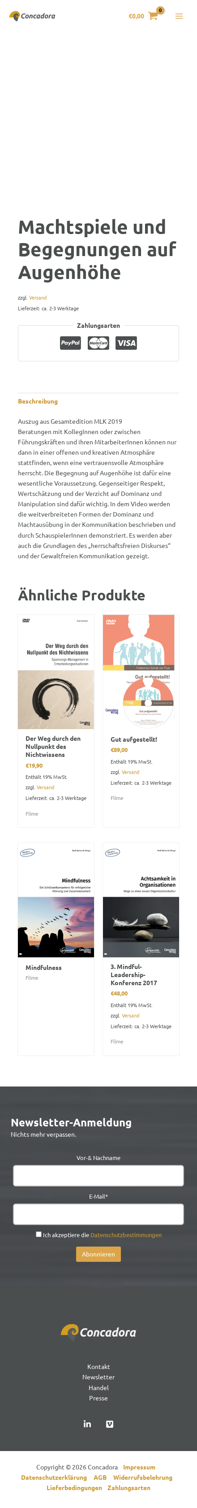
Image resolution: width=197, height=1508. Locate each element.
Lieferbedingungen (77, 1487)
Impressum (141, 1467)
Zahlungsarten (128, 1487)
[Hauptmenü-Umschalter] (179, 16)
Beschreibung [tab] (38, 401)
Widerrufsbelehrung (144, 1477)
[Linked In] (87, 1424)
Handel (99, 1387)
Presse (98, 1398)
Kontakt (98, 1366)
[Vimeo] (110, 1424)
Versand (38, 297)
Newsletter (98, 1377)
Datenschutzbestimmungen (126, 1235)
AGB (103, 1477)
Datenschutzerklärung (57, 1477)
